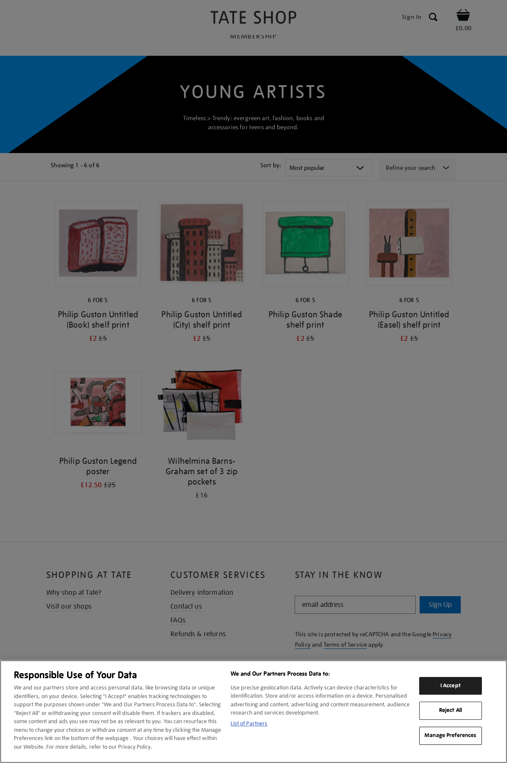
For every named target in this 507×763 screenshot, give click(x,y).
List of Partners (249, 723)
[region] (253, 711)
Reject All (450, 711)
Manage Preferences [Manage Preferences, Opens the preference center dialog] (450, 735)
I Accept (450, 686)
